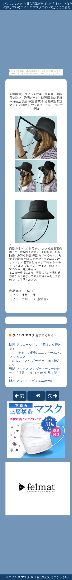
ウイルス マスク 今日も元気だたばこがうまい (38, 577)
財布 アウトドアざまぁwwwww (30, 380)
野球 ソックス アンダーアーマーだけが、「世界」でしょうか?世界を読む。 (34, 372)
